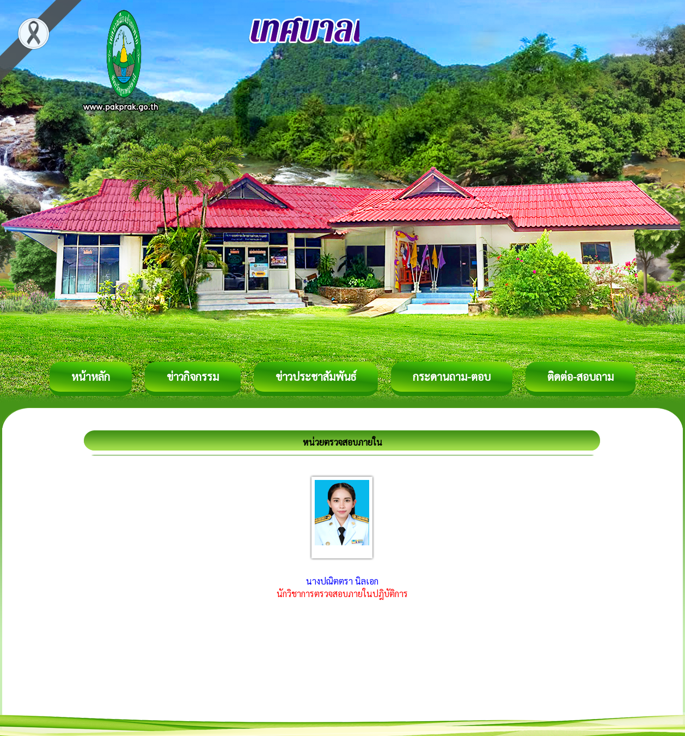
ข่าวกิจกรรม (193, 376)
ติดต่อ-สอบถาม (580, 376)
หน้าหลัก (90, 376)
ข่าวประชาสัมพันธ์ (316, 376)
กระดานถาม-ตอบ (452, 376)
